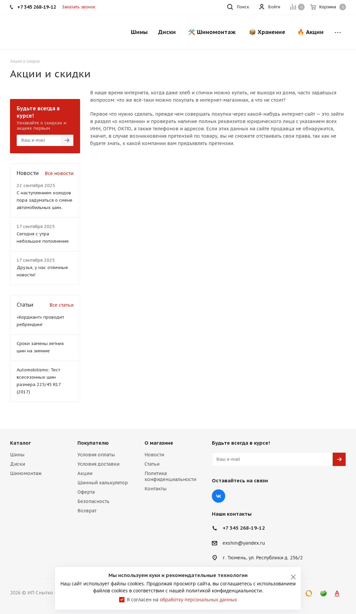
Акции (84, 473)
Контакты (155, 489)
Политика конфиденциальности (170, 476)
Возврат (86, 511)
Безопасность (93, 501)
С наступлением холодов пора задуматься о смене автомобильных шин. (44, 200)
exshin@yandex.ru (244, 543)
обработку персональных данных (198, 599)
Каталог (20, 443)
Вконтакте (218, 496)
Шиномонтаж (26, 473)
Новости (154, 455)
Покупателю (93, 443)
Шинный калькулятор (102, 483)
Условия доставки (98, 464)
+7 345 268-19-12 (244, 528)
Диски (17, 464)
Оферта (86, 492)
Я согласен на (182, 599)
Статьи (151, 464)
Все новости (59, 173)
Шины (17, 455)
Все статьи (61, 305)
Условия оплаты (96, 455)
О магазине (158, 443)
